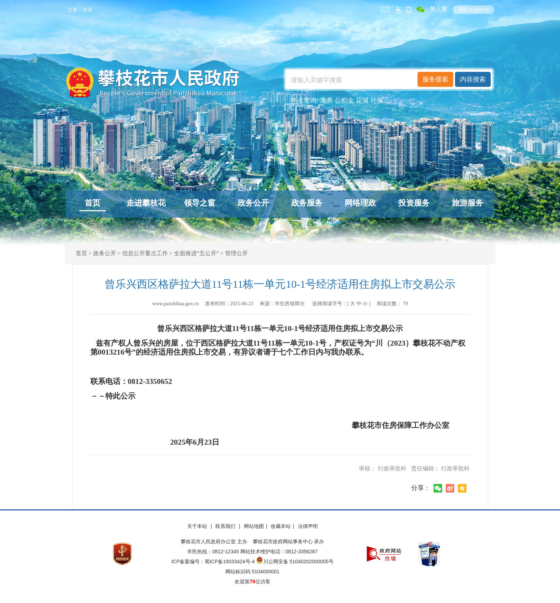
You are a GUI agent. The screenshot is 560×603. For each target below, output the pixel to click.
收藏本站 (281, 526)
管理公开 (236, 253)
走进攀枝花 (146, 202)
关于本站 (198, 526)
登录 (87, 10)
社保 (376, 100)
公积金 (344, 100)
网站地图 (254, 526)
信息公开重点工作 (145, 253)
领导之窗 (199, 202)
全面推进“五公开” (196, 253)
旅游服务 (467, 202)
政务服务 (306, 202)
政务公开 (253, 202)
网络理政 (360, 202)
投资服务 (414, 202)
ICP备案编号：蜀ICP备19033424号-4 (213, 561)
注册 (73, 10)
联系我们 (226, 526)
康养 (326, 100)
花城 (362, 100)
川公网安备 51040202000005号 (295, 561)
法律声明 (308, 526)
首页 (92, 202)
